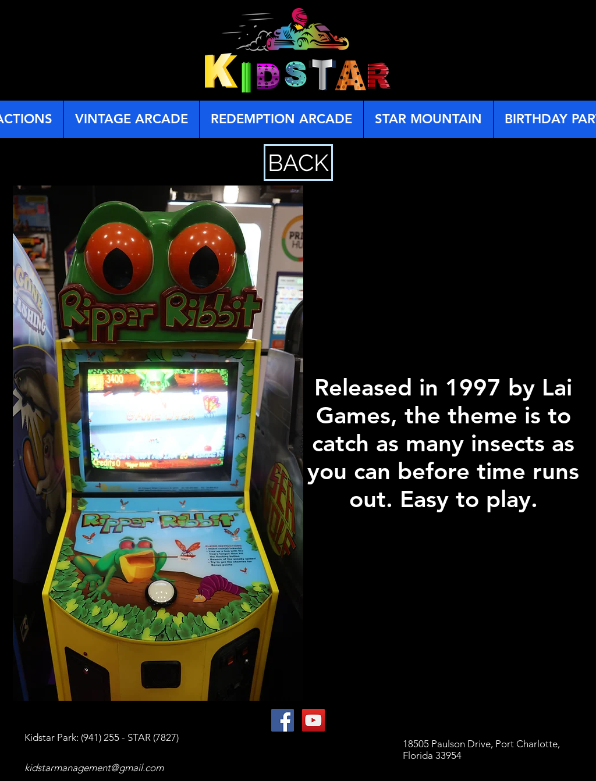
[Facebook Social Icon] (282, 720)
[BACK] (298, 162)
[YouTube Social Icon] (313, 720)
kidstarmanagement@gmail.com (94, 767)
